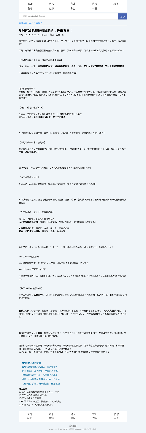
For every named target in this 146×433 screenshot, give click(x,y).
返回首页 (73, 425)
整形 (51, 8)
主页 (31, 22)
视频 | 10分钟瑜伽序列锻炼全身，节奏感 (41, 379)
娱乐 (30, 3)
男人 (51, 3)
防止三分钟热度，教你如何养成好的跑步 (43, 401)
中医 (94, 8)
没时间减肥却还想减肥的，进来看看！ (40, 366)
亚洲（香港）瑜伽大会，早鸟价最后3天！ (41, 371)
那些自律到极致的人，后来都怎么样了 (40, 375)
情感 (94, 3)
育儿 (73, 3)
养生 (73, 8)
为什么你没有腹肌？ (33, 398)
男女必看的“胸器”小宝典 (35, 395)
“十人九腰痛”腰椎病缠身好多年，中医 (41, 392)
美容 (30, 8)
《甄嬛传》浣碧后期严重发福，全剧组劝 (41, 383)
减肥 (115, 3)
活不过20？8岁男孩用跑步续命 (38, 404)
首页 (29, 414)
